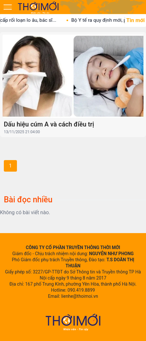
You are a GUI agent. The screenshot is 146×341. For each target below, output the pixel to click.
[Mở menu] (8, 7)
